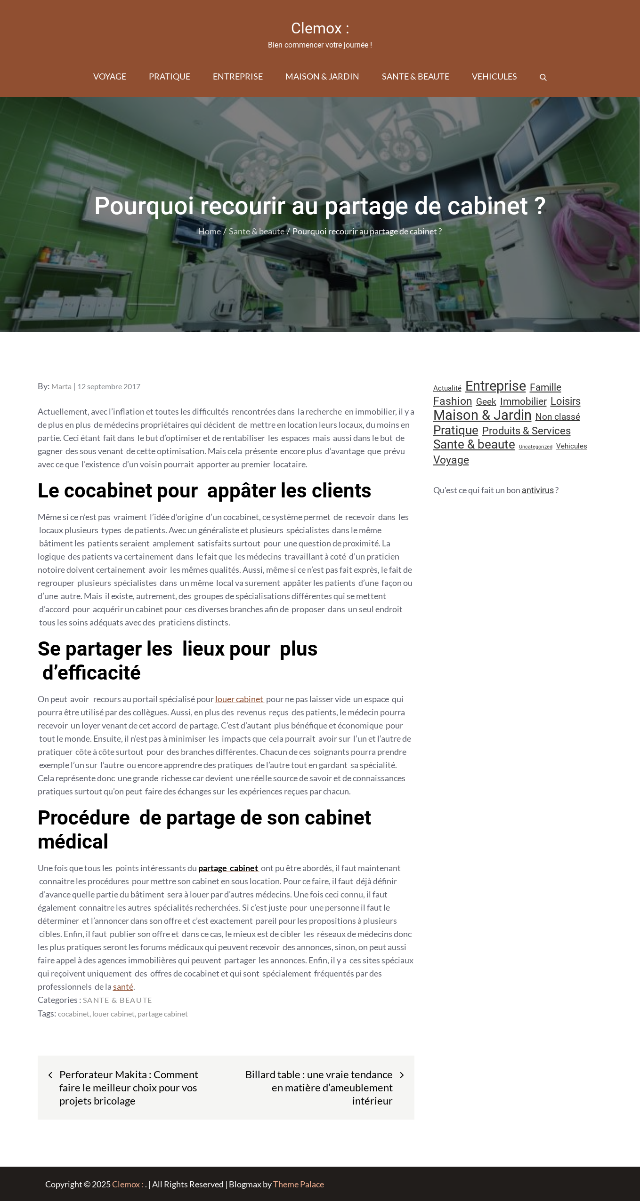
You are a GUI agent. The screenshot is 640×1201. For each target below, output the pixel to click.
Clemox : (320, 28)
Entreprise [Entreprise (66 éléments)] (495, 385)
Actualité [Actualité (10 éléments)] (447, 388)
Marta (61, 386)
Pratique (169, 76)
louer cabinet (240, 699)
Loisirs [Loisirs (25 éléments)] (566, 401)
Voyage (109, 76)
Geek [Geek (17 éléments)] (486, 401)
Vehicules (494, 76)
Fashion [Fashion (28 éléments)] (452, 401)
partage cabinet (163, 1013)
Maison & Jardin (322, 76)
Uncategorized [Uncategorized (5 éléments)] (535, 447)
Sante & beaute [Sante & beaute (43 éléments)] (474, 444)
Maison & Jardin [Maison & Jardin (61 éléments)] (482, 415)
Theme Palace (298, 1184)
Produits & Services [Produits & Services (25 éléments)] (526, 431)
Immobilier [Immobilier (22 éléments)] (523, 401)
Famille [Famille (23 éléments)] (545, 387)
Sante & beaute (415, 76)
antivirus (538, 490)
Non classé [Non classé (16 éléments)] (557, 417)
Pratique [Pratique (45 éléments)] (455, 430)
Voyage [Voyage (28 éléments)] (451, 460)
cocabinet (73, 1013)
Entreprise (238, 76)
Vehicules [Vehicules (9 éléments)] (571, 446)
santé (123, 986)
